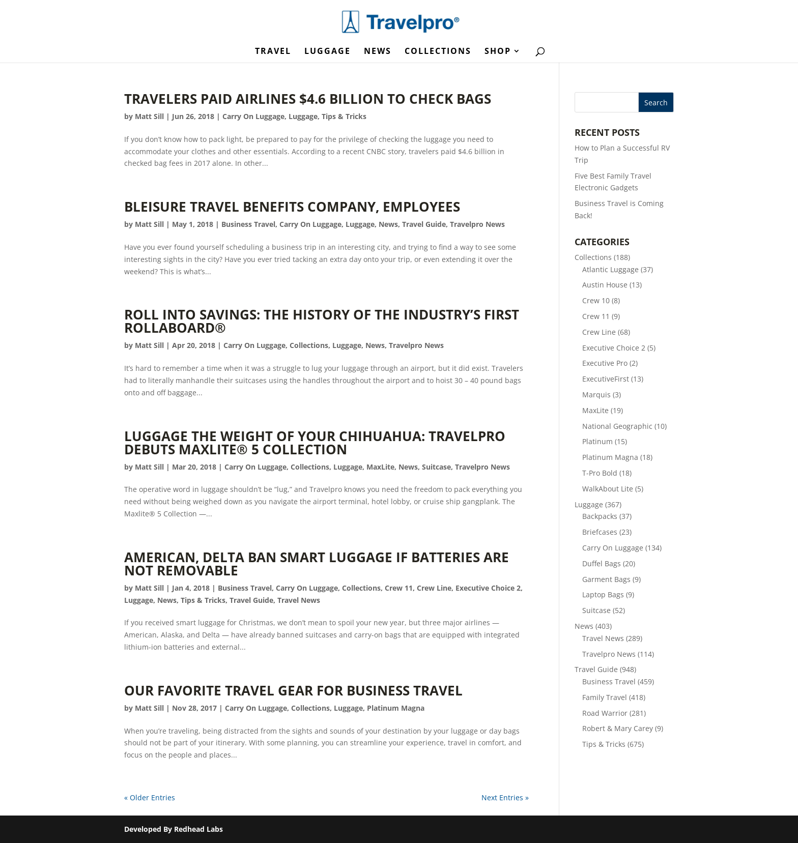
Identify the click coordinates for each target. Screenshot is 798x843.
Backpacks (599, 516)
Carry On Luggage (253, 116)
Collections (438, 51)
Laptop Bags (603, 594)
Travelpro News (477, 224)
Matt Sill (149, 116)
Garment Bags (606, 579)
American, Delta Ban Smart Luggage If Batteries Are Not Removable (316, 563)
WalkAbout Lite (607, 488)
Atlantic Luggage (610, 269)
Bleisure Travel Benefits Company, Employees (292, 206)
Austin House (605, 284)
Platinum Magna (395, 708)
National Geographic (617, 426)
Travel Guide (424, 224)
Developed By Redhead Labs (173, 829)
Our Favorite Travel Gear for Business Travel (293, 690)
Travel (273, 51)
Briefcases (599, 532)
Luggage (327, 51)
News (377, 51)
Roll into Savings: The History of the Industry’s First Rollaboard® (321, 321)
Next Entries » (505, 797)
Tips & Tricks (344, 116)
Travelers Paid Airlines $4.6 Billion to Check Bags (307, 99)
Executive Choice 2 (488, 588)
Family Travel (604, 697)
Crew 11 (399, 588)
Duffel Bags (601, 563)
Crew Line (434, 588)
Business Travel (248, 224)
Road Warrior (605, 713)
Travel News (298, 600)
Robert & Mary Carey (617, 728)
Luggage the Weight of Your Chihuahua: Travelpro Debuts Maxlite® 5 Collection (314, 442)
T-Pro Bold (599, 473)
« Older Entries (149, 797)
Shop (497, 51)
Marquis (596, 394)
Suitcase (436, 467)
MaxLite (380, 467)
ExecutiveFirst (605, 379)
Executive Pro (605, 363)
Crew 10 (596, 300)
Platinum (597, 441)
